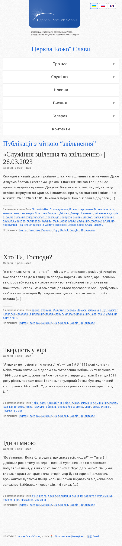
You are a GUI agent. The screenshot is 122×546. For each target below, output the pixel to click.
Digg (56, 230)
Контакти (61, 129)
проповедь (33, 221)
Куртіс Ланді (104, 495)
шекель (98, 224)
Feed (93, 536)
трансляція (10, 224)
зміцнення (101, 402)
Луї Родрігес (110, 310)
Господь (70, 310)
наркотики (9, 314)
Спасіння (108, 221)
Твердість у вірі (24, 350)
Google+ (75, 230)
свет (55, 221)
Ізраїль (113, 402)
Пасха (97, 217)
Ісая (5, 406)
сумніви (105, 406)
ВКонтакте (88, 230)
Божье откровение (81, 209)
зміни (75, 495)
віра (76, 402)
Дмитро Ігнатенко (81, 213)
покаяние (108, 217)
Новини (61, 90)
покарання (24, 314)
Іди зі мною (19, 443)
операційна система (70, 406)
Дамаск (81, 310)
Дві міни (64, 213)
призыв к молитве (14, 221)
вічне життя (39, 495)
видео (30, 213)
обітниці (51, 406)
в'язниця (46, 310)
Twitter (23, 230)
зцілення (19, 217)
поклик (49, 314)
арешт (35, 310)
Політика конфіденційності (70, 536)
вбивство (58, 310)
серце (101, 314)
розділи (46, 221)
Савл (93, 314)
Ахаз (43, 402)
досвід (52, 495)
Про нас (59, 64)
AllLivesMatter (40, 209)
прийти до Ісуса (65, 314)
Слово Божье (68, 221)
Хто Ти (14, 317)
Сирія (87, 406)
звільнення (101, 213)
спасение (96, 221)
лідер (29, 406)
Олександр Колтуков (58, 217)
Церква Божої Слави (60, 49)
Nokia (35, 402)
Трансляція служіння (31, 224)
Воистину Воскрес (46, 213)
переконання (11, 499)
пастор (87, 217)
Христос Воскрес (56, 224)
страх (96, 406)
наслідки (39, 406)
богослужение (59, 209)
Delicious (46, 230)
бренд (69, 402)
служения (83, 221)
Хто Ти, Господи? (27, 257)
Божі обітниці (55, 402)
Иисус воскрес (35, 217)
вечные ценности (14, 213)
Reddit (64, 230)
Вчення (60, 103)
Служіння (59, 77)
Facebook (34, 230)
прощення (82, 314)
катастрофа (16, 406)
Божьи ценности (104, 209)
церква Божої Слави (80, 224)
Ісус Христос (88, 495)
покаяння (38, 314)
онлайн (77, 217)
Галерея (59, 116)
